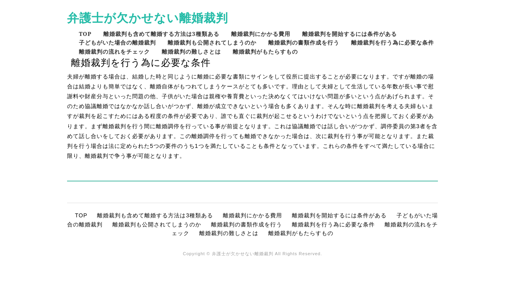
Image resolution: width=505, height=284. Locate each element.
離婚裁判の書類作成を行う (303, 42)
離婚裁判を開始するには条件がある (349, 33)
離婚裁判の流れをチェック (114, 51)
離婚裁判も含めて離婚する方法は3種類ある (161, 33)
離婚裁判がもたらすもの (265, 51)
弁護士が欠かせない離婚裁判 (147, 17)
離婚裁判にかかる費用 (260, 33)
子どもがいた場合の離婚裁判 (117, 42)
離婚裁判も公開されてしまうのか (212, 42)
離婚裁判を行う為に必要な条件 (392, 42)
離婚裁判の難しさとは (191, 51)
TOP (85, 33)
